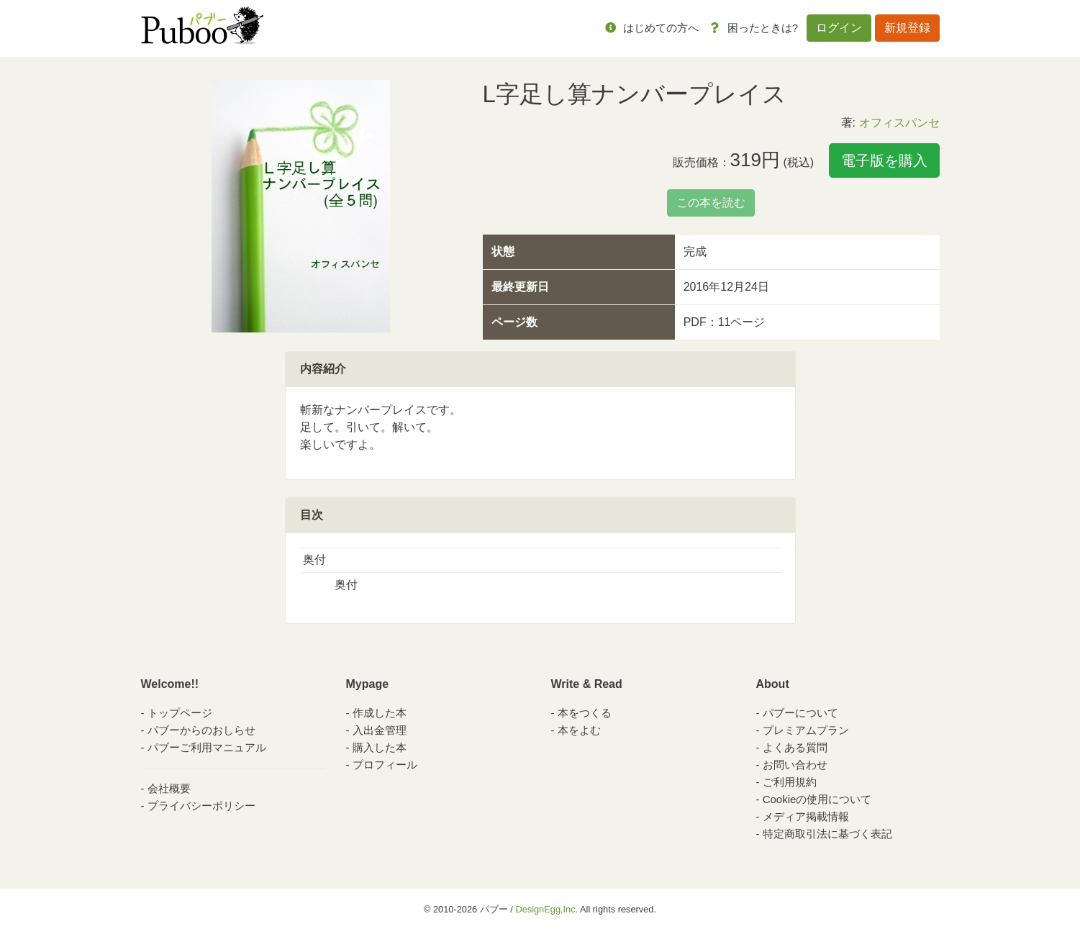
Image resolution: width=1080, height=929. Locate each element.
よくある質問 (795, 747)
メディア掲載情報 (806, 816)
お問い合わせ (795, 764)
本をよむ (579, 730)
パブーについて (800, 713)
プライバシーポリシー (201, 805)
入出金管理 (380, 730)
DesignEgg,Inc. (546, 909)
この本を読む (710, 202)
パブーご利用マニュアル (207, 747)
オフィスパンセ (899, 123)
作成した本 (380, 713)
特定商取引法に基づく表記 (827, 834)
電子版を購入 (884, 160)
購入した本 (380, 747)
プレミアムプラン (806, 730)
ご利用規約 (790, 782)
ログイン (839, 28)
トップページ (180, 713)
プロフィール (385, 764)
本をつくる (585, 713)
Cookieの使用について (817, 799)
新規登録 (907, 28)
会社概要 (169, 788)
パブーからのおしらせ (201, 730)
